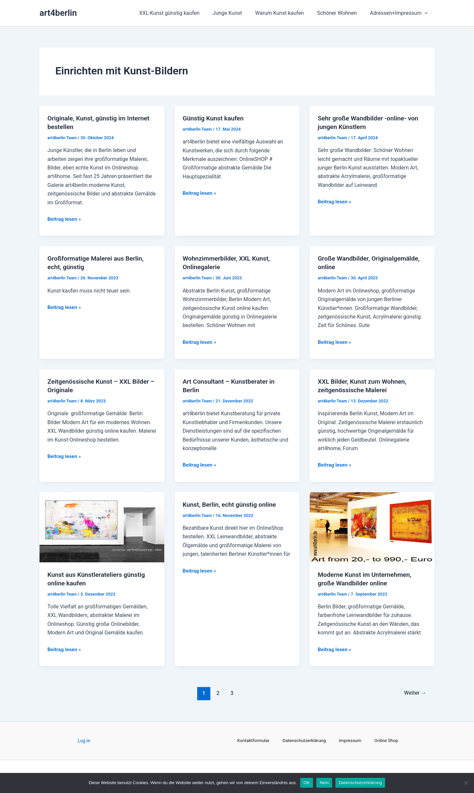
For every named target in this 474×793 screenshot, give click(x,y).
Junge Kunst (236, 13)
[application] (426, 13)
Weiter (414, 692)
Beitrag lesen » (64, 218)
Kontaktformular (252, 740)
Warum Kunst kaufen (286, 13)
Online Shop (388, 740)
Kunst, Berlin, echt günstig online (231, 504)
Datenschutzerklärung (303, 740)
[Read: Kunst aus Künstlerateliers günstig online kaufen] (102, 527)
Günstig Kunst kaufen (214, 118)
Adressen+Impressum (400, 13)
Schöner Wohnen (341, 13)
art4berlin (58, 13)
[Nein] (465, 783)
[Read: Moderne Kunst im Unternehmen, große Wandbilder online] (372, 527)
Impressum (350, 740)
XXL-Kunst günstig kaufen (181, 13)
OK (306, 782)
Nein (324, 782)
